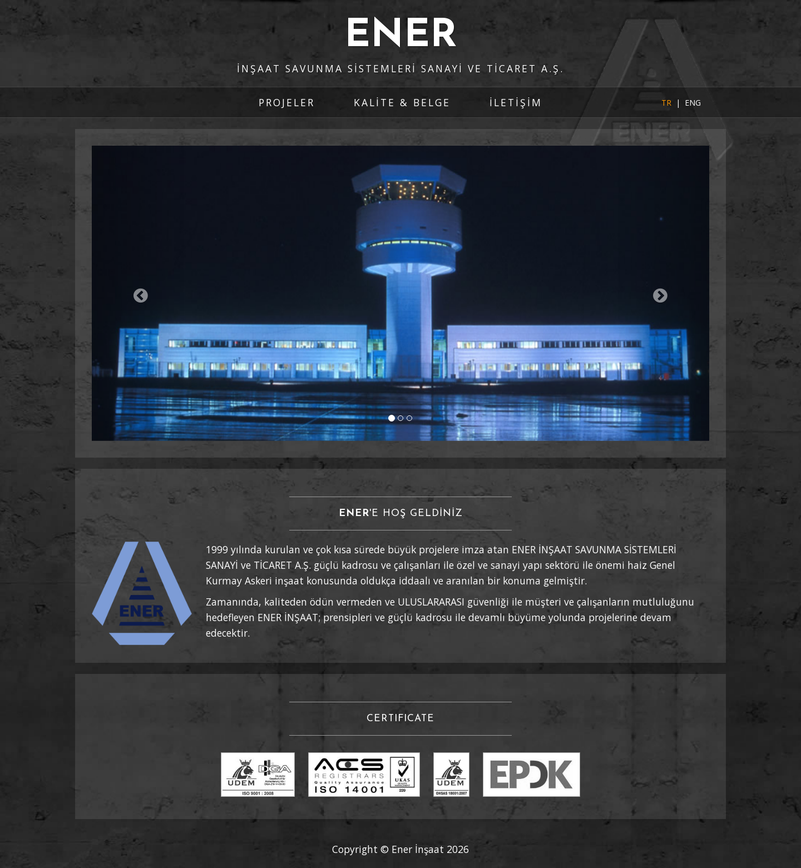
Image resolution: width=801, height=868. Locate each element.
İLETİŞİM (516, 102)
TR (666, 102)
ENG (693, 102)
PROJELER (287, 102)
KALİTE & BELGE (402, 102)
